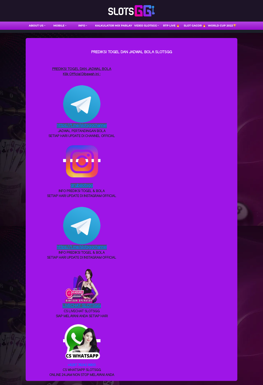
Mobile (59, 25)
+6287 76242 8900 (82, 365)
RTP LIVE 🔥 (171, 25)
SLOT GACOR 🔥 (195, 25)
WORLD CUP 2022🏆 (222, 25)
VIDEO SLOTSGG (145, 25)
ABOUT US (36, 25)
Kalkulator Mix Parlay (113, 25)
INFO (81, 25)
